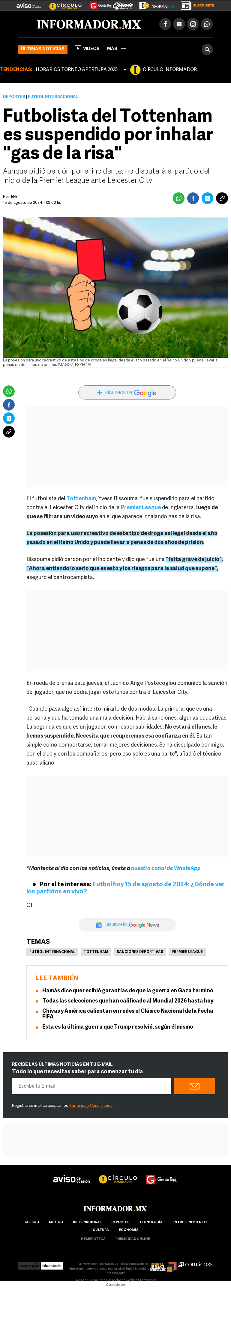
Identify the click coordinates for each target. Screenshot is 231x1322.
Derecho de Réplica (122, 1280)
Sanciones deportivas (140, 952)
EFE (14, 197)
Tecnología (151, 1222)
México (56, 1222)
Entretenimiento (189, 1222)
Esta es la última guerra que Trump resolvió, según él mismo (117, 1027)
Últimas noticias (42, 49)
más (116, 49)
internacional (87, 1222)
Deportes (14, 97)
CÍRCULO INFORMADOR (170, 69)
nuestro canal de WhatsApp (166, 869)
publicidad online (133, 1239)
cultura (101, 1230)
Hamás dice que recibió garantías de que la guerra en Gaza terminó (127, 991)
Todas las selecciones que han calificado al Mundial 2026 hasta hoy (127, 1001)
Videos (87, 48)
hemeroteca (93, 1239)
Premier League (187, 952)
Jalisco (31, 1222)
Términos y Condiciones (90, 1106)
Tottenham (96, 952)
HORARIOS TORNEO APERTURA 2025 (77, 69)
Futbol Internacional (52, 952)
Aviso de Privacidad (91, 1280)
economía (129, 1230)
